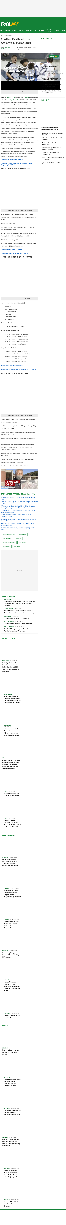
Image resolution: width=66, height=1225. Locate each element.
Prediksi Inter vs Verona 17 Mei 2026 (12, 159)
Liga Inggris (8, 599)
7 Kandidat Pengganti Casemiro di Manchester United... (51, 148)
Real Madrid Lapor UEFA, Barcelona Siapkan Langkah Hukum (51, 85)
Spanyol (9, 35)
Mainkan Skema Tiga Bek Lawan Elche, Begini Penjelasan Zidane (19, 502)
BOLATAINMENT (40, 30)
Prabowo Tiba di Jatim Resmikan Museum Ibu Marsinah (11, 1204)
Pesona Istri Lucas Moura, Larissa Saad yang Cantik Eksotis (17, 528)
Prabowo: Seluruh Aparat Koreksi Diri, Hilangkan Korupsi (11, 1052)
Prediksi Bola (22, 542)
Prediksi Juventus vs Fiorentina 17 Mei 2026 (14, 253)
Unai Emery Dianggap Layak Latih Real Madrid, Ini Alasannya (10, 955)
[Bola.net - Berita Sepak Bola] (10, 24)
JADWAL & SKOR (49, 30)
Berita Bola (17, 546)
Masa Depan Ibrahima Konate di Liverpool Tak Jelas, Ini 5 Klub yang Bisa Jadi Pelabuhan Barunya (19, 603)
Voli (3, 758)
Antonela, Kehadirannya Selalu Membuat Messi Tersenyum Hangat (16, 515)
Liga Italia (7, 616)
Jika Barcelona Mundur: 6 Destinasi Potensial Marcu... (51, 163)
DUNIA (21, 30)
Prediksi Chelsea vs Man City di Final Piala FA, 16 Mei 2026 (18, 370)
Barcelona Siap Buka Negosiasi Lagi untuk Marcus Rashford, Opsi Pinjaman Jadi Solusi (52, 73)
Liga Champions (15, 100)
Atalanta (26, 97)
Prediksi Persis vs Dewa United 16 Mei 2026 (18, 623)
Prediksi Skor (6, 546)
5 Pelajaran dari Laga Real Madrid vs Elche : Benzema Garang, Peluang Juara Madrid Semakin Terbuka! (18, 507)
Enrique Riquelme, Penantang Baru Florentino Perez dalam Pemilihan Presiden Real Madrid (12, 986)
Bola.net (3, 35)
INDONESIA (29, 30)
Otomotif (5, 661)
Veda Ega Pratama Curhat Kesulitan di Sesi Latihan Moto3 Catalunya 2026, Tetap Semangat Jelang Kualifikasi (11, 667)
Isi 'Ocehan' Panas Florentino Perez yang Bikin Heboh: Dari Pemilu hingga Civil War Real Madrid (52, 91)
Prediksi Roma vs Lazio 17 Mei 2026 (12, 249)
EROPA (14, 30)
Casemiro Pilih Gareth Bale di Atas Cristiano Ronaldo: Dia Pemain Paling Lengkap (52, 79)
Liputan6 (5, 1048)
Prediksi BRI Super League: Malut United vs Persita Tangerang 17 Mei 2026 (16, 164)
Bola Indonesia (9, 621)
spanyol (5, 857)
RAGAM (57, 30)
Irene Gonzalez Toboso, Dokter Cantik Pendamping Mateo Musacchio (17, 524)
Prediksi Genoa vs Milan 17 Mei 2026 (12, 366)
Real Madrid (11, 97)
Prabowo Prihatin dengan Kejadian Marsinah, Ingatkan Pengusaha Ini (12, 1112)
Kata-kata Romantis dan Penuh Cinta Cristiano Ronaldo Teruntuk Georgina (18, 520)
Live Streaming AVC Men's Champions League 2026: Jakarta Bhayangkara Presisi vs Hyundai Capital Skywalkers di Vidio (11, 764)
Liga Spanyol (8, 608)
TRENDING (7, 30)
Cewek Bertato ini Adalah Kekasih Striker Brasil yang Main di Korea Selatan (18, 511)
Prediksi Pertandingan (9, 542)
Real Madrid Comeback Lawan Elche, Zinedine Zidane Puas (18, 498)
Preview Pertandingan (9, 534)
